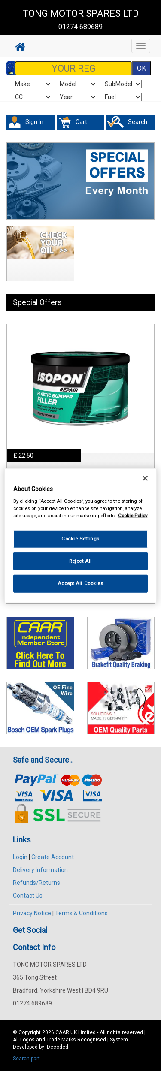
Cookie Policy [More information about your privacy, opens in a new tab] (132, 516)
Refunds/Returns (36, 882)
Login (20, 857)
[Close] (145, 477)
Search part (26, 1059)
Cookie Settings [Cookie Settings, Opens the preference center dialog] (80, 539)
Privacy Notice (32, 913)
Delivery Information (40, 869)
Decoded (57, 1047)
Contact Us (28, 895)
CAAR (62, 1032)
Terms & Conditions (81, 913)
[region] (80, 535)
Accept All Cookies (80, 583)
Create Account (52, 857)
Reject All (80, 561)
